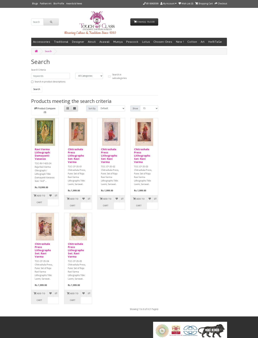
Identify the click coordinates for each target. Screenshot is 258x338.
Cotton (192, 41)
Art (203, 41)
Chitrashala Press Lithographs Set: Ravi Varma (76, 155)
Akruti (92, 41)
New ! (180, 41)
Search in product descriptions (50, 81)
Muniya (118, 41)
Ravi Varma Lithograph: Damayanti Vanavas (42, 153)
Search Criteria (38, 69)
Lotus (146, 41)
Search (48, 51)
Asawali (104, 41)
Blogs (35, 3)
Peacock (132, 41)
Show (135, 108)
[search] (37, 21)
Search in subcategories (119, 76)
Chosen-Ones (162, 41)
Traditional (61, 41)
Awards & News (74, 3)
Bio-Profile (59, 3)
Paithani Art (45, 3)
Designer (78, 41)
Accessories (41, 41)
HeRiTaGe (215, 41)
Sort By (92, 108)
